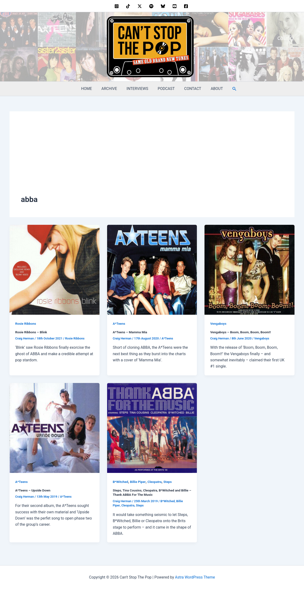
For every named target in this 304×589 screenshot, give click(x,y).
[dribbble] (152, 6)
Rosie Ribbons (26, 323)
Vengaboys (218, 323)
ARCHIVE (112, 88)
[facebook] (186, 6)
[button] (229, 89)
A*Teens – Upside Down (33, 490)
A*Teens (119, 323)
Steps (168, 482)
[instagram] (117, 6)
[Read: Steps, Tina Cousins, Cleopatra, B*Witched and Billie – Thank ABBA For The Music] (152, 427)
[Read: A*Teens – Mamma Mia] (152, 269)
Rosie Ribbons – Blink (31, 332)
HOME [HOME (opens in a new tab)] (91, 88)
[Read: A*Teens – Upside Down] (55, 427)
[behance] (128, 6)
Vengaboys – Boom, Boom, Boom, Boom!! (241, 332)
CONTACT (190, 88)
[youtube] (175, 6)
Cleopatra (155, 482)
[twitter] (140, 6)
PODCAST (165, 88)
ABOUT (212, 88)
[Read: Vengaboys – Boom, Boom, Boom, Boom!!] (249, 269)
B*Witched (120, 482)
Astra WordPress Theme (195, 576)
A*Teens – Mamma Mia (130, 332)
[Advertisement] (152, 158)
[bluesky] (163, 6)
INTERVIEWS (138, 88)
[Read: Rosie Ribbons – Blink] (55, 269)
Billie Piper (138, 482)
